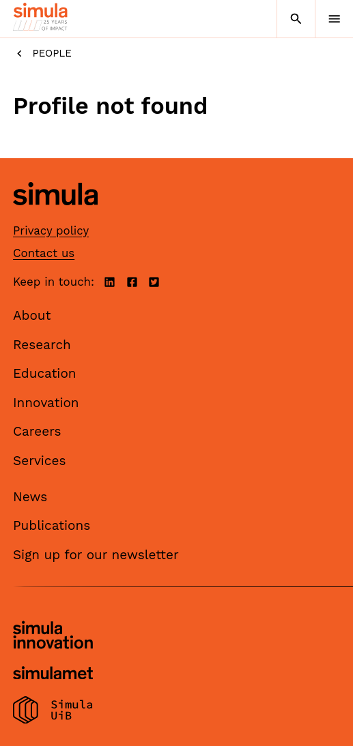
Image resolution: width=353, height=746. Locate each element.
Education (44, 373)
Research (42, 345)
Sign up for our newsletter (96, 555)
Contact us (43, 253)
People (42, 53)
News (30, 497)
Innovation (46, 403)
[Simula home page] (55, 215)
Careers (37, 431)
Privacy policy (51, 230)
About (32, 315)
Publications (51, 525)
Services (39, 460)
